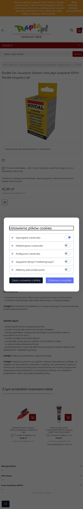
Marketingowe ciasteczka (28, 245)
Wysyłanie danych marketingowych (34, 261)
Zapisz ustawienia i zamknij (25, 280)
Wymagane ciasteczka (27, 237)
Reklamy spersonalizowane (29, 269)
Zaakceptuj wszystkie (60, 280)
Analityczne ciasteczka (27, 253)
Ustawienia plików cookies (29, 228)
